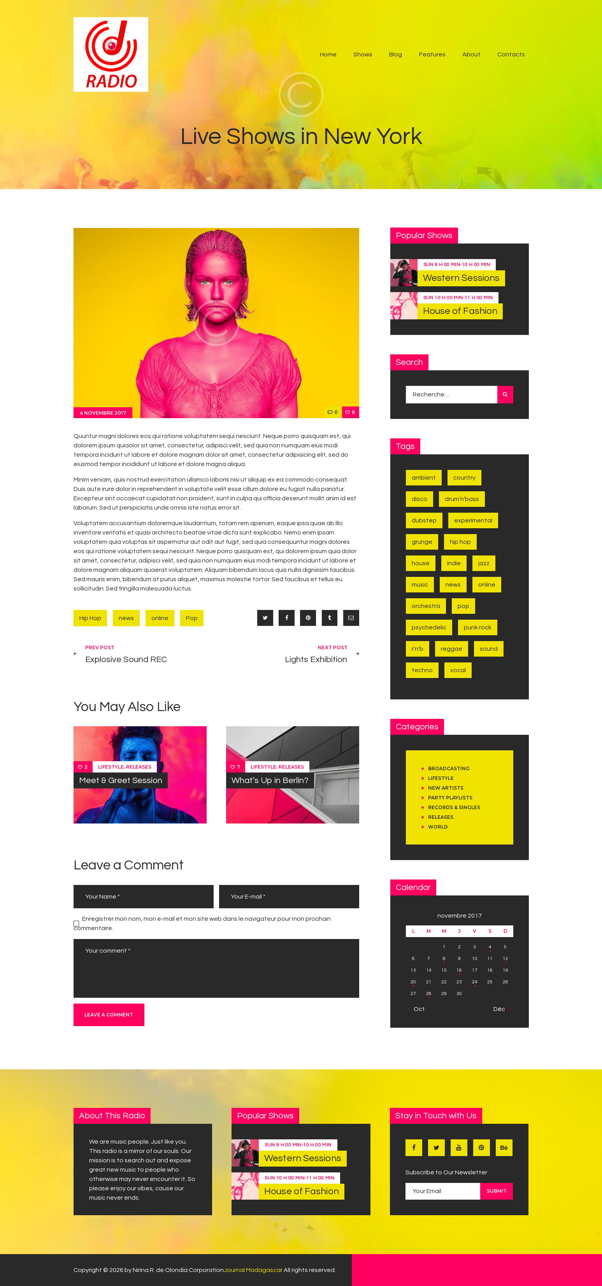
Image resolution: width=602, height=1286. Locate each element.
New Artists (445, 788)
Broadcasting (449, 768)
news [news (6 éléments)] (453, 585)
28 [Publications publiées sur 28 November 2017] (429, 993)
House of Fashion (460, 311)
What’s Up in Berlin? (270, 780)
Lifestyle (111, 766)
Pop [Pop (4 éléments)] (463, 606)
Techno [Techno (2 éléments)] (422, 670)
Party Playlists (450, 798)
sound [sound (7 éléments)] (489, 649)
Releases (138, 766)
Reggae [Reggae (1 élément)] (451, 649)
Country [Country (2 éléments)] (464, 478)
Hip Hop (90, 618)
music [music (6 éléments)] (420, 585)
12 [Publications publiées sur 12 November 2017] (505, 958)
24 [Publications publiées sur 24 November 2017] (474, 982)
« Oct (417, 1009)
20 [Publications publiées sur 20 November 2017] (413, 982)
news (126, 618)
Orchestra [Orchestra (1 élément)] (426, 606)
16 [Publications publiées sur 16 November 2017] (459, 970)
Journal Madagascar (253, 1270)
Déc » (501, 1009)
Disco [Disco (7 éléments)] (419, 499)
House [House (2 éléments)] (421, 563)
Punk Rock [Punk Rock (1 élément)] (477, 627)
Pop (192, 618)
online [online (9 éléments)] (486, 585)
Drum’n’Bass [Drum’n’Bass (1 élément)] (462, 499)
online (159, 618)
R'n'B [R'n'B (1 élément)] (417, 649)
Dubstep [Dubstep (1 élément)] (424, 520)
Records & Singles (454, 807)
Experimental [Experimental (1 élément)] (473, 520)
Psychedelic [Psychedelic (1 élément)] (429, 627)
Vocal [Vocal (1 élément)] (458, 670)
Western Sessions (461, 278)
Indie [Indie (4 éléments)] (454, 563)
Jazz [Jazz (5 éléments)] (484, 563)
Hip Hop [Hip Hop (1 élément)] (460, 542)
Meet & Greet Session (120, 780)
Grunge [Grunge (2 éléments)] (422, 542)
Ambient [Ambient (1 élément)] (424, 478)
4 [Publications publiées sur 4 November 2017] (490, 947)
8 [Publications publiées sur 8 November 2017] (444, 958)
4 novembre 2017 (103, 413)
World (438, 827)
